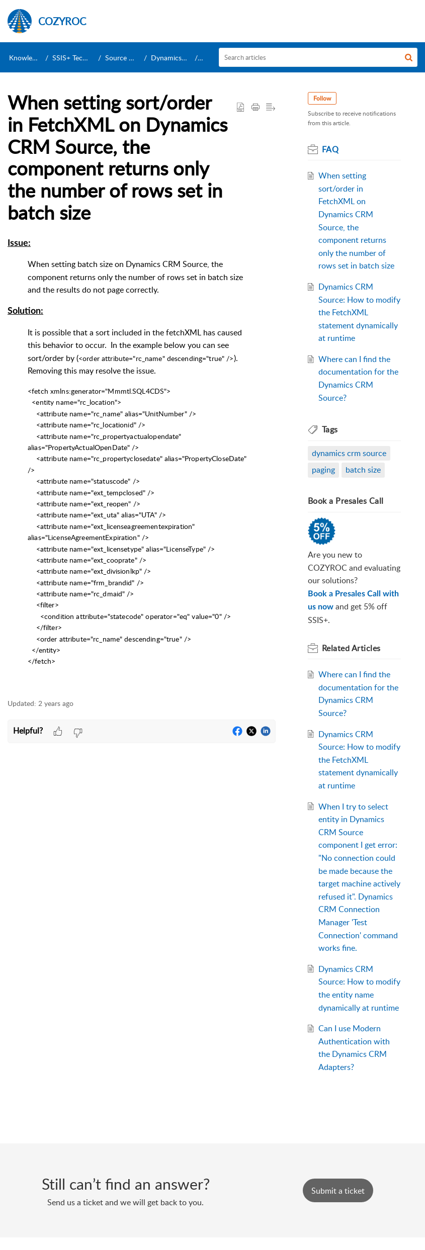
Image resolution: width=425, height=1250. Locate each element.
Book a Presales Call (346, 500)
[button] (408, 57)
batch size (363, 469)
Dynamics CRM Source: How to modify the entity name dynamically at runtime (354, 994)
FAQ (330, 149)
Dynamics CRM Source (187, 57)
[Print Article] (255, 107)
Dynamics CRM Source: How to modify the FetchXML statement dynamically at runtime (358, 312)
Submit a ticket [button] (338, 1203)
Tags (330, 429)
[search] (318, 57)
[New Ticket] (338, 1203)
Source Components (136, 57)
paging (323, 469)
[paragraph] (142, 462)
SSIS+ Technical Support (90, 57)
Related (351, 648)
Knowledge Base (34, 57)
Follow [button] (322, 98)
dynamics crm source (349, 453)
